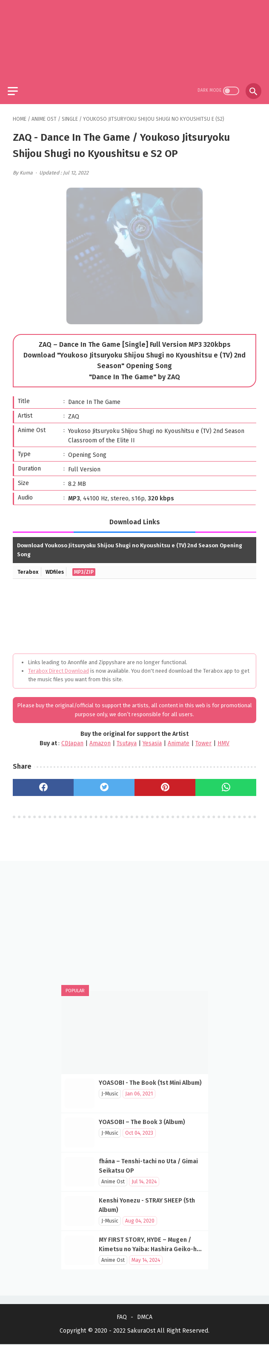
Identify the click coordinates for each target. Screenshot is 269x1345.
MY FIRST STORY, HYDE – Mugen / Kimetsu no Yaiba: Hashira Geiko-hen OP (151, 1248)
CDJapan (72, 738)
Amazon (100, 738)
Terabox (28, 567)
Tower (203, 738)
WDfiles (56, 567)
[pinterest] (164, 782)
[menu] (18, 84)
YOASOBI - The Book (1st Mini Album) (150, 1081)
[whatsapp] (225, 782)
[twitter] (104, 782)
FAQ (122, 1318)
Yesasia (152, 738)
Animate (178, 738)
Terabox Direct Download (58, 666)
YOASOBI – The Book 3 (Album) (142, 1120)
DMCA (144, 1318)
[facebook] (43, 782)
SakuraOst (141, 1331)
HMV (223, 738)
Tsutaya (127, 738)
